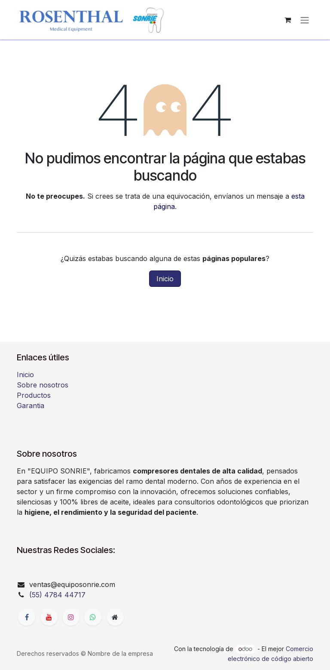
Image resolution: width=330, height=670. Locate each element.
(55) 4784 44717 (57, 594)
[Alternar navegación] (304, 20)
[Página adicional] (115, 617)
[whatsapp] (92, 617)
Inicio (165, 278)
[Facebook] (26, 617)
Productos (34, 395)
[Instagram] (70, 617)
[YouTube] (49, 617)
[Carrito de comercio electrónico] (287, 19)
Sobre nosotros (42, 385)
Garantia (30, 405)
